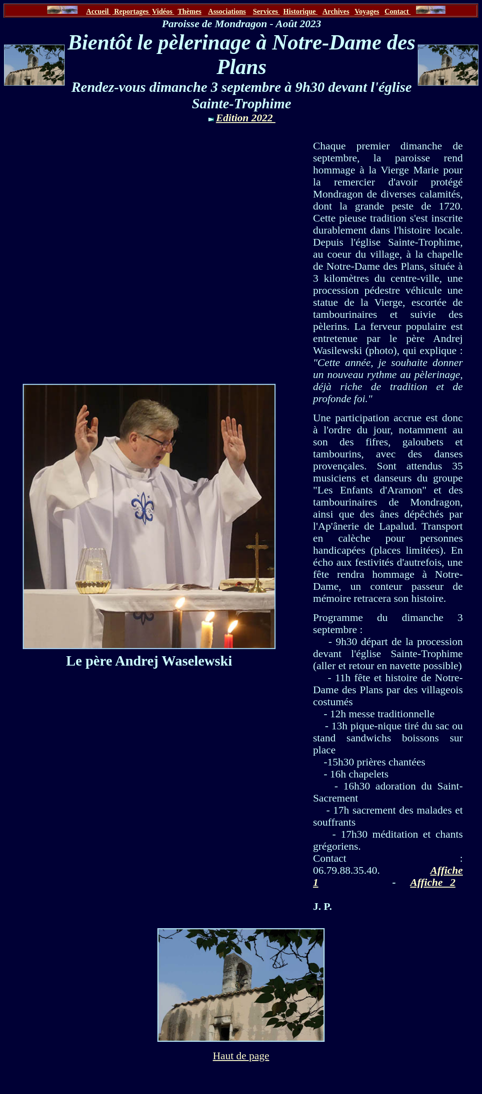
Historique (300, 11)
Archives (335, 11)
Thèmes (189, 11)
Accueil (98, 11)
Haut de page (241, 1055)
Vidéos (163, 11)
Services (266, 11)
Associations (227, 11)
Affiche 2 (432, 882)
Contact (398, 11)
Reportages (131, 11)
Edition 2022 (245, 117)
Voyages (366, 11)
